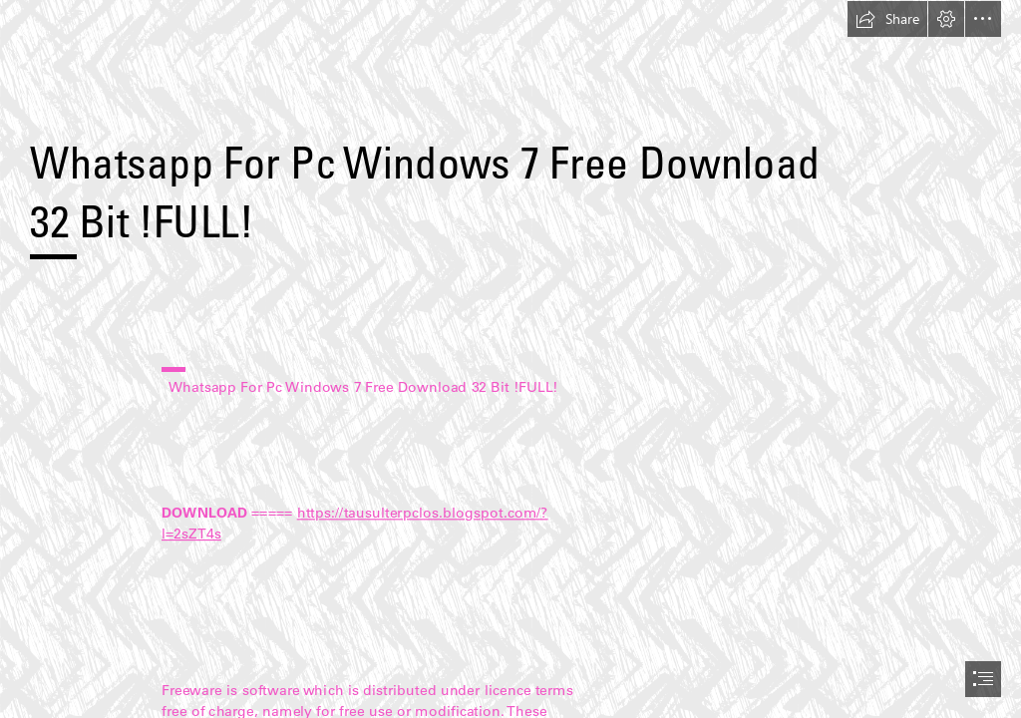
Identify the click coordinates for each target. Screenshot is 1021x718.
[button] (887, 19)
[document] (510, 359)
